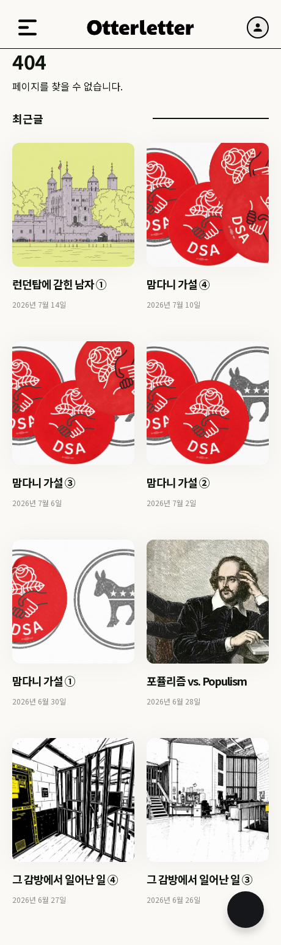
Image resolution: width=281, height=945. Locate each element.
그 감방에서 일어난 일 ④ (65, 879)
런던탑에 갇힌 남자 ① (59, 284)
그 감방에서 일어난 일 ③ (199, 879)
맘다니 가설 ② (178, 482)
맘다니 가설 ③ (43, 482)
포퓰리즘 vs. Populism (197, 681)
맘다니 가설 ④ (178, 284)
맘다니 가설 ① (43, 681)
